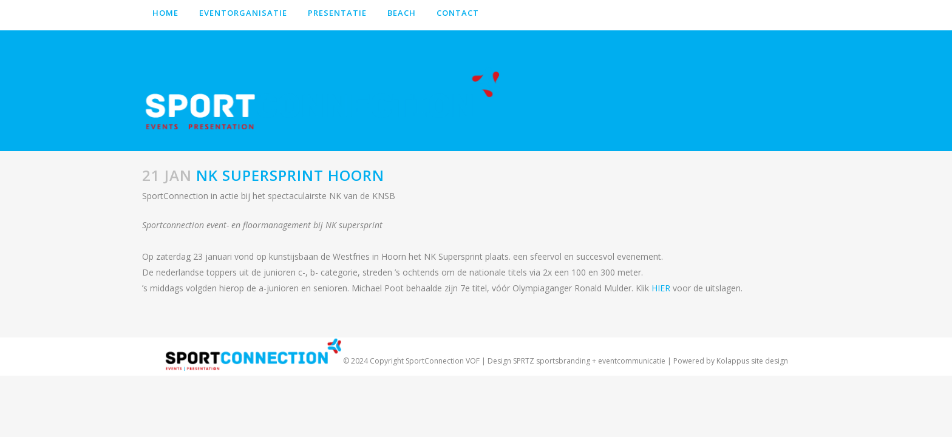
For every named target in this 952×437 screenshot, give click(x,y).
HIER (660, 288)
